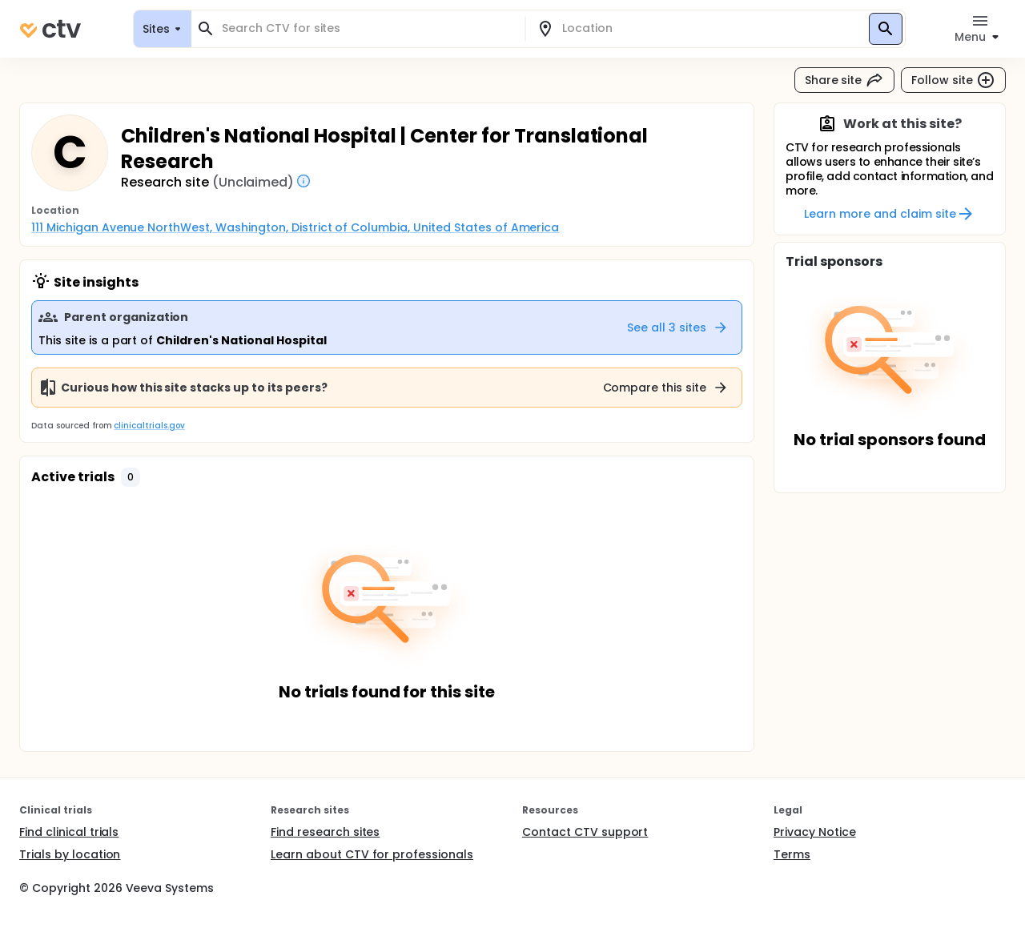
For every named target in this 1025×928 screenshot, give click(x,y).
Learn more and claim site (889, 213)
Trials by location (69, 854)
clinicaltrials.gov (149, 426)
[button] (130, 477)
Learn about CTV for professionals (372, 854)
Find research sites (325, 832)
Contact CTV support (585, 832)
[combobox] (367, 28)
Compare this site (666, 388)
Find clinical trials (69, 832)
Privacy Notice (815, 832)
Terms (792, 854)
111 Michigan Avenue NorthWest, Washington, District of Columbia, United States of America (295, 227)
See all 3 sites (678, 327)
